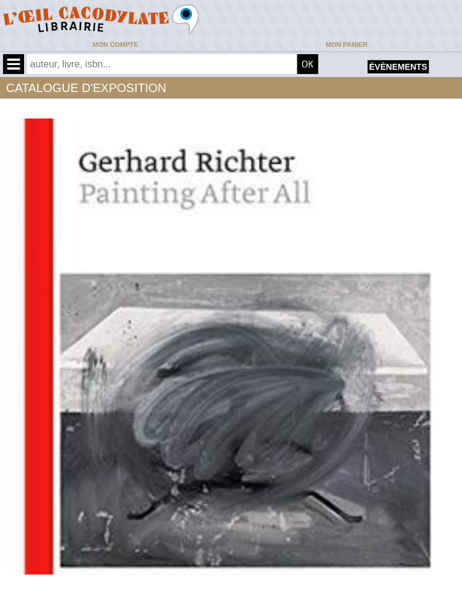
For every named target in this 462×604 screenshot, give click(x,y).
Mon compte (115, 44)
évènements (398, 67)
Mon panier (346, 44)
